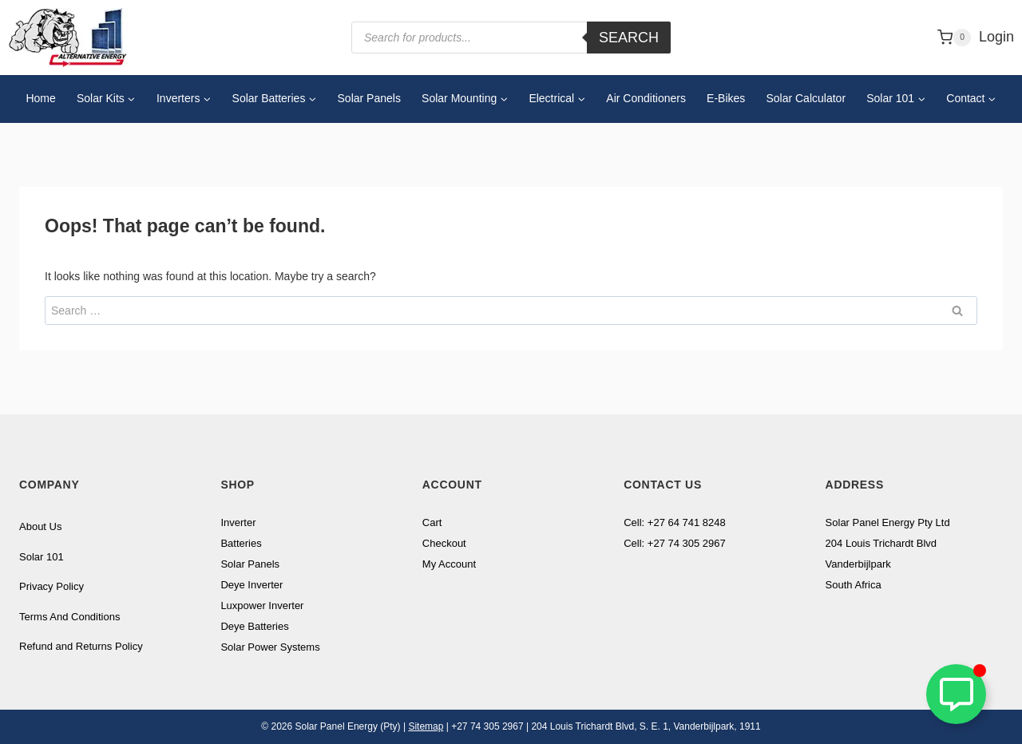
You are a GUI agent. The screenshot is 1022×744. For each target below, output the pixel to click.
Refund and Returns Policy (81, 646)
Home (40, 98)
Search (629, 38)
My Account (449, 564)
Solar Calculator (806, 98)
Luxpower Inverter (261, 605)
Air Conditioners (646, 98)
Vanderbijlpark (858, 564)
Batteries (240, 543)
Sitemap (425, 726)
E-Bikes (726, 98)
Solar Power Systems (269, 647)
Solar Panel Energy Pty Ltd (888, 522)
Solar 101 (41, 557)
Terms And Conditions (69, 617)
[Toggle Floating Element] (956, 694)
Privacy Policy (51, 586)
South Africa (853, 585)
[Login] (996, 37)
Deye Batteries (254, 626)
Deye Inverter (251, 585)
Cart (432, 522)
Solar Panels (369, 98)
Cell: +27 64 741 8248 (675, 522)
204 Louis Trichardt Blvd (881, 543)
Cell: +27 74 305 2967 (675, 543)
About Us (40, 526)
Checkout (444, 543)
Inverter (238, 522)
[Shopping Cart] (954, 37)
